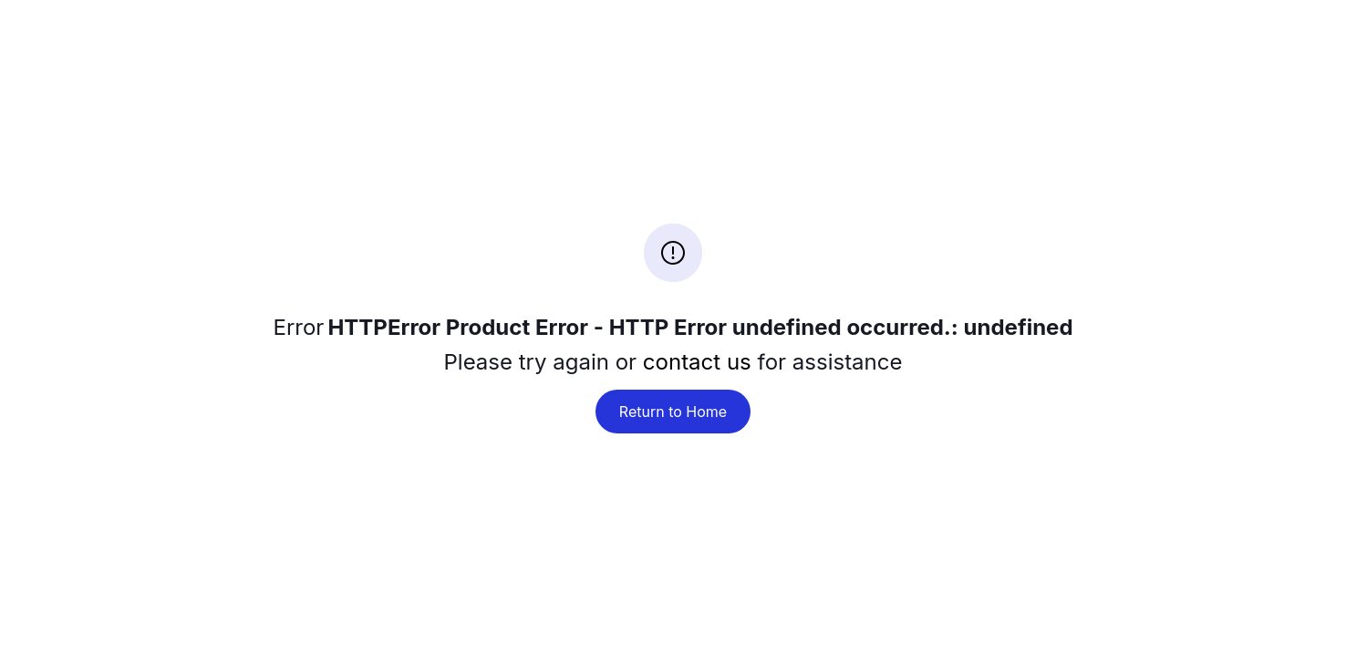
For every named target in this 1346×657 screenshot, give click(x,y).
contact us (697, 362)
